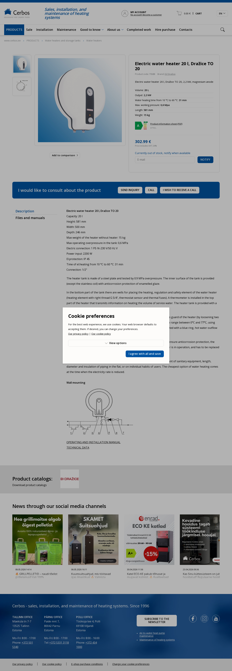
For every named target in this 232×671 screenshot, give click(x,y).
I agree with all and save (145, 354)
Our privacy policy (78, 333)
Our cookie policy (101, 333)
